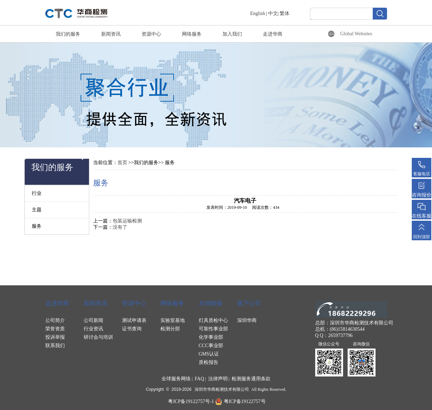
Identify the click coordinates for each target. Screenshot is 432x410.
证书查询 (132, 328)
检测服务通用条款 (251, 378)
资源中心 (151, 34)
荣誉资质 (55, 328)
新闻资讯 (111, 34)
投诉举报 (55, 337)
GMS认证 (209, 354)
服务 (36, 226)
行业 (36, 193)
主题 (36, 209)
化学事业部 (211, 337)
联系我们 (55, 345)
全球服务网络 (176, 378)
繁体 (284, 13)
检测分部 (170, 328)
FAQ (199, 378)
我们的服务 (68, 34)
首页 (122, 162)
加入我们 (232, 34)
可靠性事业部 (213, 328)
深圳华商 (247, 320)
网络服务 (192, 34)
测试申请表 (134, 320)
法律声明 (218, 378)
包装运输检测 (127, 221)
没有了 (120, 227)
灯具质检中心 (213, 320)
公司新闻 (93, 320)
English (257, 13)
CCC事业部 (211, 345)
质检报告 (208, 362)
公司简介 (55, 320)
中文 (273, 13)
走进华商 (272, 34)
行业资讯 (93, 328)
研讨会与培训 (98, 337)
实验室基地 (172, 320)
